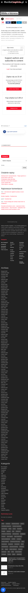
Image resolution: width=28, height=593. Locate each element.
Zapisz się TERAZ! (14, 89)
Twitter (11, 258)
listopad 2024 (4, 287)
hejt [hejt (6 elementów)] (13, 531)
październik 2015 (5, 411)
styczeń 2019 (4, 357)
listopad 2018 (4, 361)
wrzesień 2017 (4, 381)
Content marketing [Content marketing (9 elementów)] (17, 526)
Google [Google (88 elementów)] (3, 531)
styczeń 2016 (4, 406)
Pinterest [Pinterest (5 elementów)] (22, 546)
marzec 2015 (4, 422)
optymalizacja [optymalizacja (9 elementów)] (5, 546)
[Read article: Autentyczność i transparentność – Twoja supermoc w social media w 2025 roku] (4, 559)
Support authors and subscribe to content (13, 50)
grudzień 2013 (4, 447)
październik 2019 (5, 344)
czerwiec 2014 (4, 437)
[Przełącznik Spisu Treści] (21, 48)
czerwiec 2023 (4, 309)
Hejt (20, 249)
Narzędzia (3, 246)
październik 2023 (5, 302)
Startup (20, 258)
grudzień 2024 (4, 286)
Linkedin (12, 253)
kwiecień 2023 (4, 311)
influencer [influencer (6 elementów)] (18, 531)
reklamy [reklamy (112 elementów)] (20, 549)
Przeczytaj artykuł (13, 109)
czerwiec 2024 (4, 294)
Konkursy (3, 244)
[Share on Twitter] (13, 22)
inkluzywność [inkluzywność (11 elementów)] (16, 533)
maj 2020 (3, 332)
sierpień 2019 (4, 347)
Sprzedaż (21, 255)
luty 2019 (3, 356)
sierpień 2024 (4, 292)
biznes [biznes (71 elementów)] (22, 523)
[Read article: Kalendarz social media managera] (4, 573)
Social (11, 242)
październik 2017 (5, 379)
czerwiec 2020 (4, 331)
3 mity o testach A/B (5, 182)
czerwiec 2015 (4, 417)
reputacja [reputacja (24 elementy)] (4, 551)
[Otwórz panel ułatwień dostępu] (3, 590)
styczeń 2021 (4, 322)
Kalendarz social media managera (9, 180)
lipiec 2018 (3, 366)
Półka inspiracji (4, 249)
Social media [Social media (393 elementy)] (18, 551)
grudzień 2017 (4, 377)
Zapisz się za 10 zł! (14, 51)
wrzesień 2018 (4, 362)
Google (11, 249)
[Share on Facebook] (8, 22)
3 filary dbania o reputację (7, 184)
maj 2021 (3, 316)
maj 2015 (3, 419)
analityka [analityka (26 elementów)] (8, 523)
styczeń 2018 (4, 376)
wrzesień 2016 (4, 399)
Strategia (21, 242)
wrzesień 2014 (4, 432)
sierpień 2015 (4, 414)
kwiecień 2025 (4, 279)
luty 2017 (3, 391)
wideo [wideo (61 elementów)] (13, 554)
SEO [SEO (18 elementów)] (13, 551)
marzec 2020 (4, 336)
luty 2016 (3, 404)
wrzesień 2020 (4, 329)
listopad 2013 (4, 449)
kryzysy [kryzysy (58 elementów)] (3, 536)
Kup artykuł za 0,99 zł (14, 53)
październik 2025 (5, 272)
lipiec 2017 (3, 382)
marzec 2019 (4, 354)
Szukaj (2, 165)
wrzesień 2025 (4, 274)
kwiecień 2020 (4, 334)
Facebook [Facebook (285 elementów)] (19, 528)
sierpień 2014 (4, 434)
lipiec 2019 (3, 349)
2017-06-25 (19, 18)
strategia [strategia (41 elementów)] (4, 554)
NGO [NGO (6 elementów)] (22, 544)
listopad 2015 (4, 409)
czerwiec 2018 (4, 367)
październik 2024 (5, 289)
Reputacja (21, 253)
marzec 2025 (4, 281)
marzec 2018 (4, 372)
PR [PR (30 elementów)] (2, 549)
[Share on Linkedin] (19, 22)
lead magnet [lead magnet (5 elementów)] (10, 536)
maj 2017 (3, 386)
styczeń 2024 (4, 301)
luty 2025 (3, 282)
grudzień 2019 (4, 341)
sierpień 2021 (4, 314)
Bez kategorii (4, 242)
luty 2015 (3, 424)
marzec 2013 (4, 459)
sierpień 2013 (4, 454)
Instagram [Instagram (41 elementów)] (23, 533)
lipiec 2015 (3, 416)
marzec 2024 (4, 297)
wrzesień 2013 (4, 452)
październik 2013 (5, 450)
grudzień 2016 (4, 394)
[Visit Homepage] (14, 2)
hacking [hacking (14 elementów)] (8, 531)
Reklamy (12, 247)
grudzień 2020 (4, 324)
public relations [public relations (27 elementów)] (13, 549)
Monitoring (3, 247)
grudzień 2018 (4, 359)
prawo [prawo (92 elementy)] (6, 549)
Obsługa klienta (22, 251)
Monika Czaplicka (10, 18)
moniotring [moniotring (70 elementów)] (4, 544)
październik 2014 (5, 430)
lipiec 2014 (3, 435)
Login (7, 69)
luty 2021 (3, 321)
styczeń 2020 (4, 339)
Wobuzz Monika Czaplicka (7, 225)
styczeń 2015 (4, 425)
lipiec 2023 (3, 307)
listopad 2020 (4, 326)
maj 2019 (3, 351)
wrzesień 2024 (4, 291)
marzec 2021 (4, 319)
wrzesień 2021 (4, 312)
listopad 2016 (4, 396)
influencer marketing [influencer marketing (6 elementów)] (6, 533)
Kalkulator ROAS (15, 583)
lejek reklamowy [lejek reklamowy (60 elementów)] (17, 536)
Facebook (12, 244)
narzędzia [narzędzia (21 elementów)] (10, 544)
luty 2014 (3, 444)
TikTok (11, 257)
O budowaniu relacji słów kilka (8, 179)
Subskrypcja (16, 585)
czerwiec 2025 (4, 276)
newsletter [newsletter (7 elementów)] (17, 544)
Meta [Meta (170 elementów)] (23, 541)
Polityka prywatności (5, 583)
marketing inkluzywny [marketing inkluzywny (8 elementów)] (15, 541)
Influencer (21, 244)
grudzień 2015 (4, 407)
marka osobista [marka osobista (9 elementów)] (5, 541)
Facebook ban (13, 196)
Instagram (12, 251)
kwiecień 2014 (4, 440)
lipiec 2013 (3, 455)
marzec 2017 (4, 389)
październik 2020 (5, 327)
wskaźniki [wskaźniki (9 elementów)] (19, 554)
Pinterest (12, 255)
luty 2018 (3, 374)
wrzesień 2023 (4, 304)
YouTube (12, 260)
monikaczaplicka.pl (21, 225)
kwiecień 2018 (4, 371)
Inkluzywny (21, 245)
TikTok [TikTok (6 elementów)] (9, 554)
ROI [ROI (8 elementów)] (9, 551)
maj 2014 (3, 439)
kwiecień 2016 (4, 401)
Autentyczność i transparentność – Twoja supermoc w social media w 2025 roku (17, 559)
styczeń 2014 (4, 445)
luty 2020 (3, 337)
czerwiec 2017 (4, 384)
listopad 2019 (4, 342)
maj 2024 (3, 296)
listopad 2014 (4, 429)
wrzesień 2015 (4, 412)
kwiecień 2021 (4, 317)
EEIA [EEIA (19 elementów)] (10, 528)
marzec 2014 (4, 442)
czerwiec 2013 (4, 457)
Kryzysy (21, 247)
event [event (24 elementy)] (14, 528)
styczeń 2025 (4, 284)
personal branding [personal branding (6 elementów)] (14, 546)
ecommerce (21, 256)
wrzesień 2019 (4, 346)
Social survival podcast (6, 585)
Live (11, 245)
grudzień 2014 (4, 427)
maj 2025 (3, 277)
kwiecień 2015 (4, 421)
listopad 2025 (4, 271)
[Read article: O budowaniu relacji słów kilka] (4, 567)
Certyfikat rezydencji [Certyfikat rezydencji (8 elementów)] (6, 526)
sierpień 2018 (4, 364)
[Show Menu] (2, 2)
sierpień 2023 (4, 306)
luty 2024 (3, 299)
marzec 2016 (4, 402)
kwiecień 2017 (4, 387)
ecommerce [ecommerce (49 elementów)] (4, 528)
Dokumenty (3, 582)
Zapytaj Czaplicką (21, 262)
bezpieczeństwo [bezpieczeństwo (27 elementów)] (15, 523)
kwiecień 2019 (4, 352)
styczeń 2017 (4, 392)
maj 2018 (3, 369)
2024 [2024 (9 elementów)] (3, 523)
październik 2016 (5, 397)
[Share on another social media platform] (24, 22)
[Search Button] (26, 2)
